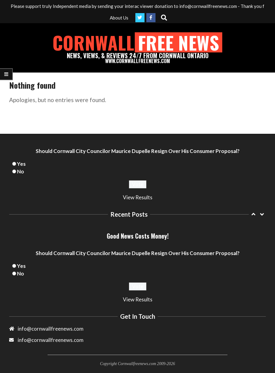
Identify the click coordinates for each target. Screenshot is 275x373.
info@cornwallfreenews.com (51, 340)
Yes (21, 164)
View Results (137, 197)
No (20, 171)
